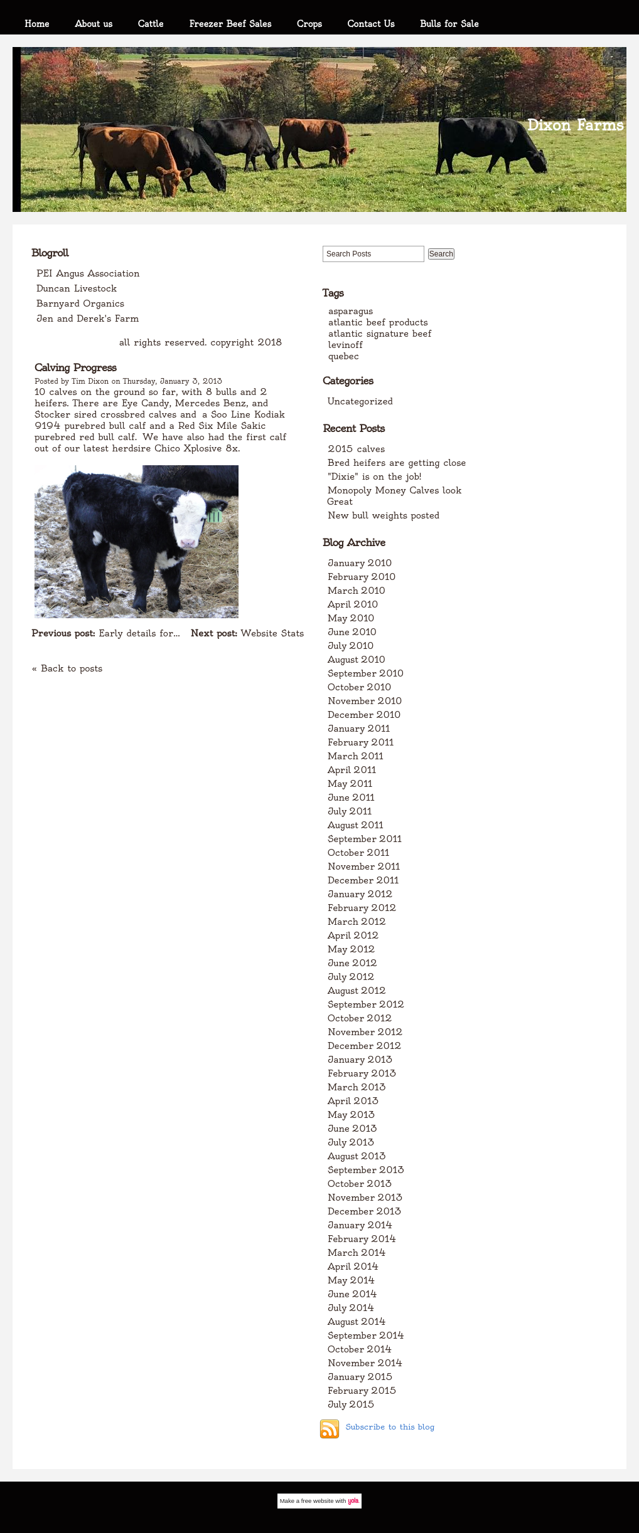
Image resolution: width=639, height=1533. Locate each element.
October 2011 (358, 852)
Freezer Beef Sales (230, 24)
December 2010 (364, 714)
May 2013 (351, 1114)
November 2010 (365, 701)
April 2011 (352, 770)
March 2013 (357, 1087)
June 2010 (352, 632)
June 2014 (352, 1294)
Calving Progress (75, 367)
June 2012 (352, 963)
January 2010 (360, 563)
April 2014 (353, 1266)
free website (317, 1500)
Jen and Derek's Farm (87, 318)
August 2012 (357, 990)
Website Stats (247, 633)
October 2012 (360, 1018)
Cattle (151, 24)
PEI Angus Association (87, 273)
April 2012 (353, 935)
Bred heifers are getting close (397, 462)
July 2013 (351, 1142)
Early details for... (105, 633)
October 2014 (360, 1349)
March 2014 (357, 1252)
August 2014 (357, 1321)
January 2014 (360, 1225)
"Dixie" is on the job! (374, 476)
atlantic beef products (378, 322)
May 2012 (351, 949)
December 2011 (363, 880)
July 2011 (350, 811)
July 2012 (351, 976)
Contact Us (371, 24)
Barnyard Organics (80, 303)
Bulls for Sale (449, 24)
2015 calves (356, 449)
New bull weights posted (383, 515)
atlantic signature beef (379, 333)
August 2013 (357, 1156)
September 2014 (366, 1335)
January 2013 (360, 1059)
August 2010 (356, 659)
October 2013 (360, 1183)
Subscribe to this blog (389, 1426)
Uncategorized (360, 401)
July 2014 (351, 1308)
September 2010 (366, 673)
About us (93, 24)
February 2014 (362, 1239)
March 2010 (356, 590)
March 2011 (356, 756)
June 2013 (352, 1128)
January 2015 (360, 1377)
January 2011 (359, 728)
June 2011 (351, 797)
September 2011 (365, 839)
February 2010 (361, 576)
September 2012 (366, 1004)
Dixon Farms (575, 125)
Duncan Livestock (76, 288)
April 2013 (353, 1101)
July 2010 (350, 645)
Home (37, 24)
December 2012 (365, 1045)
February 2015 (362, 1390)
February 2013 (362, 1073)
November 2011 (364, 866)
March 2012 (357, 921)
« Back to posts (66, 668)
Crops (309, 24)
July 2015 (351, 1404)
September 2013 (366, 1170)
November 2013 (365, 1197)
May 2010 (351, 618)
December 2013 (365, 1211)
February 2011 (361, 742)
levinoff (345, 344)
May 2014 (351, 1280)
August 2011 (356, 825)
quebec (343, 356)
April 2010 (353, 604)
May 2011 (350, 783)
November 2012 (365, 1032)
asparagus (350, 311)
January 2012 (360, 894)
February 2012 (362, 908)
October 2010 (359, 687)
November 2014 (365, 1363)
